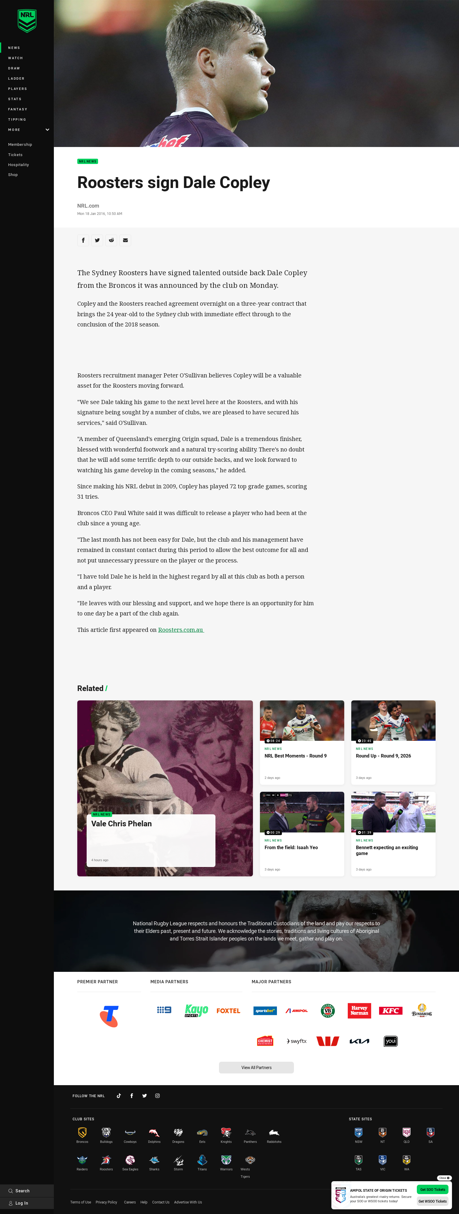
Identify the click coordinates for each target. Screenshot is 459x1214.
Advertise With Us (188, 1202)
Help (144, 1202)
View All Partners (257, 1067)
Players (17, 88)
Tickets (15, 154)
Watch (15, 58)
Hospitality (18, 164)
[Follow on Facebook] (131, 1095)
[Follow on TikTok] (119, 1095)
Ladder (16, 78)
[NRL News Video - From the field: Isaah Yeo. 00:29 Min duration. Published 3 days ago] (302, 834)
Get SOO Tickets (432, 1189)
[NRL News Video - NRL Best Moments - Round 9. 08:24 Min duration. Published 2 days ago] (302, 742)
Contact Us (160, 1202)
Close (444, 1178)
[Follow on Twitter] (144, 1095)
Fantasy (18, 109)
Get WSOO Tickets (433, 1201)
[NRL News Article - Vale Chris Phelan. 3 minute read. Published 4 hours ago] (165, 788)
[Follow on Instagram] (157, 1095)
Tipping (17, 119)
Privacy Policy (106, 1202)
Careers (130, 1202)
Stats (15, 99)
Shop (13, 174)
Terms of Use (80, 1202)
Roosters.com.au (181, 630)
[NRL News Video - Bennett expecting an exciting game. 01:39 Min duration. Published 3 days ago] (393, 834)
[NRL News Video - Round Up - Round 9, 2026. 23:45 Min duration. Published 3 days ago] (393, 742)
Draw (14, 68)
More (28, 129)
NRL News (87, 161)
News (14, 47)
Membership (20, 144)
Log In (18, 1203)
